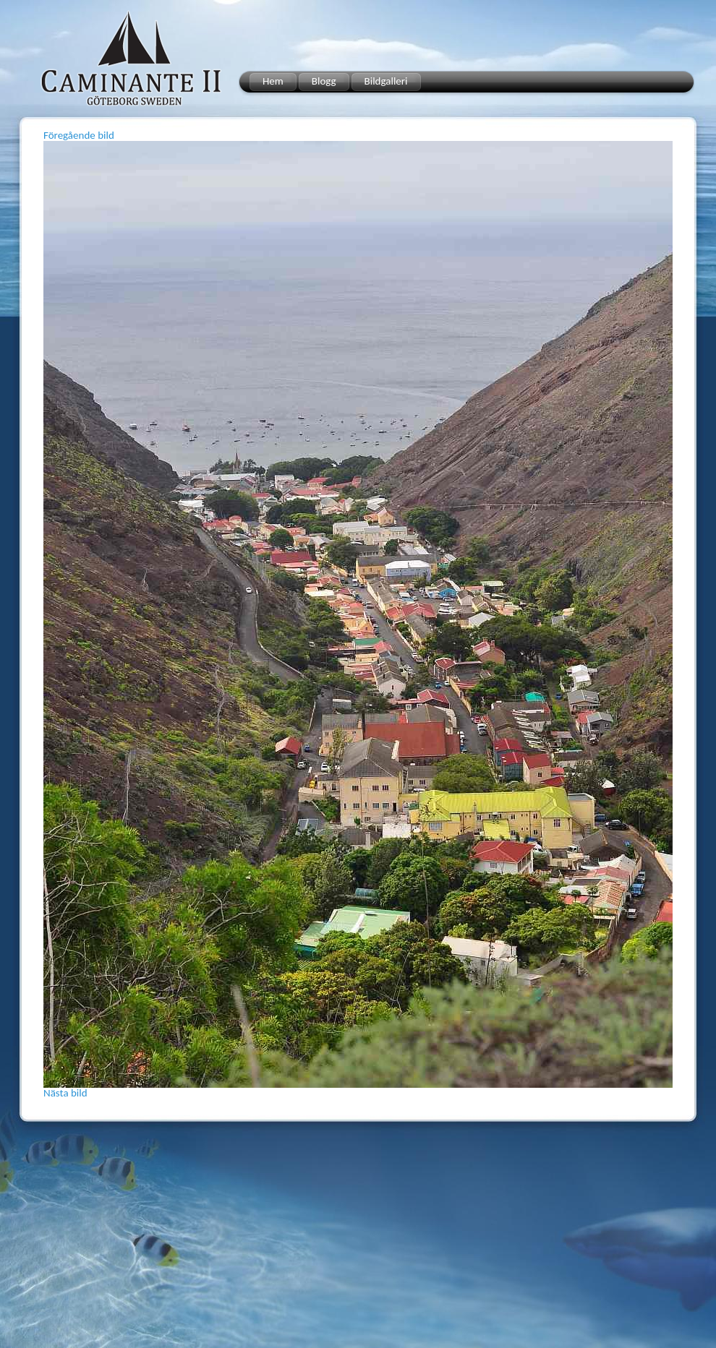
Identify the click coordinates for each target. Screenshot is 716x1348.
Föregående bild (78, 135)
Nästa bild (65, 1092)
